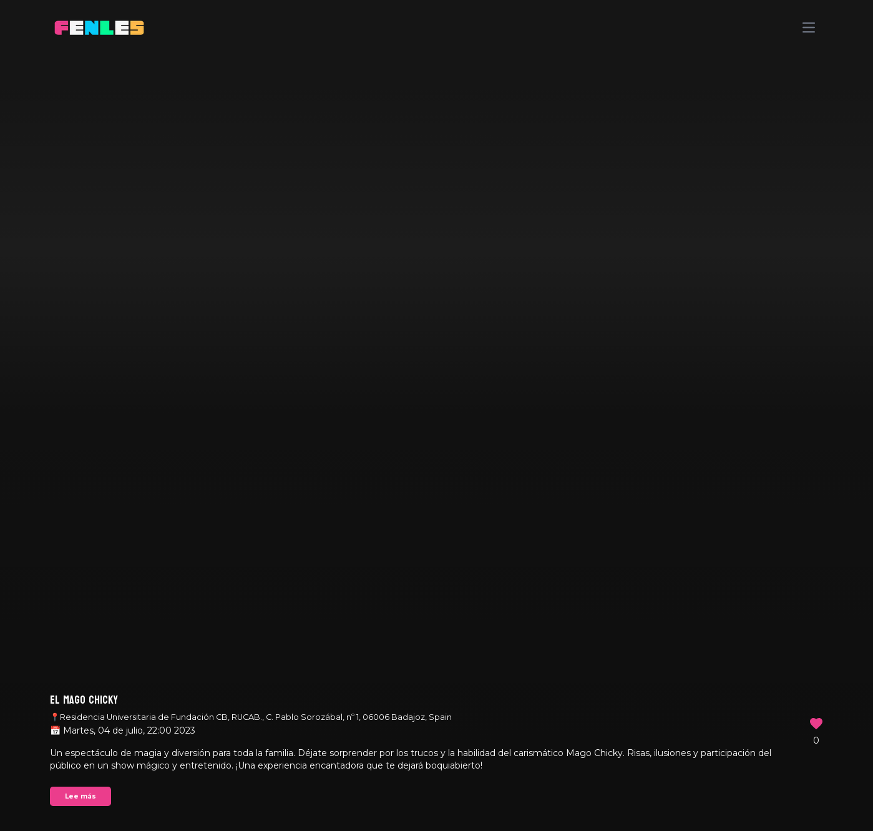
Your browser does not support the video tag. (436, 415)
